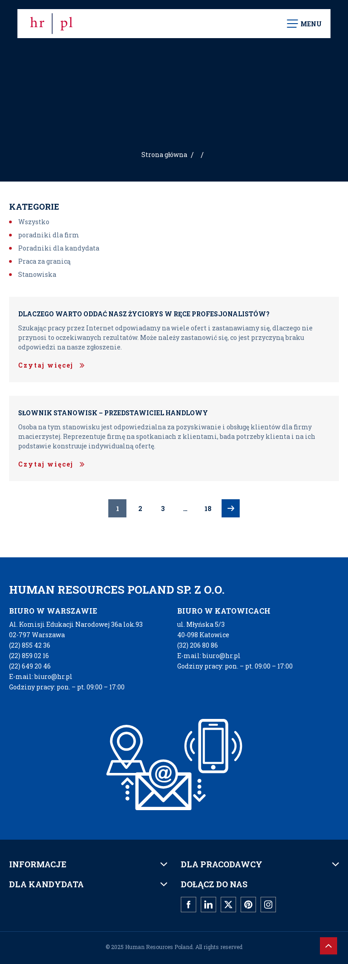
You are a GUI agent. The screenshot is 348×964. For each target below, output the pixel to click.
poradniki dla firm (48, 235)
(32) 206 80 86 (197, 645)
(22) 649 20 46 (30, 666)
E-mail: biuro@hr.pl (40, 676)
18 (208, 508)
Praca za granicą (44, 261)
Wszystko (33, 221)
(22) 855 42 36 (29, 645)
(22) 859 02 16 (29, 655)
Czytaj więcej (45, 365)
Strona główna (164, 154)
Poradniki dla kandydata (58, 248)
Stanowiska (37, 274)
